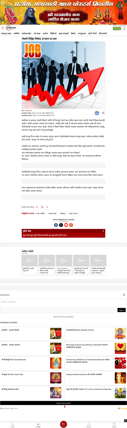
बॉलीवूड (62, 213)
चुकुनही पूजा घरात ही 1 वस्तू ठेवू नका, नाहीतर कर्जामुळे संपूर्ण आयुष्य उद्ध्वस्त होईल (81, 270)
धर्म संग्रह (36, 33)
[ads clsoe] (125, 420)
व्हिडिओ (53, 33)
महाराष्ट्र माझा (6, 33)
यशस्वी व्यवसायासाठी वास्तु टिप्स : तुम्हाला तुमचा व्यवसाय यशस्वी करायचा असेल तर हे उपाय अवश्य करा (98, 270)
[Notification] (124, 28)
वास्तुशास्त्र (82, 33)
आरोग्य (45, 33)
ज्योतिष (16, 33)
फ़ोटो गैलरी (92, 33)
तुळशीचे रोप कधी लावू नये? (28, 269)
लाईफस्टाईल (26, 33)
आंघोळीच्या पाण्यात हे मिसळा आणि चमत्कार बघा (46, 270)
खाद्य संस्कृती (64, 33)
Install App (117, 29)
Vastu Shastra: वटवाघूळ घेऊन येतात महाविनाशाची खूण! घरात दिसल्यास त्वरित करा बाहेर (63, 270)
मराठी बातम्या (73, 213)
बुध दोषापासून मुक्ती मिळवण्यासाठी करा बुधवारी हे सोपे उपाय (45, 235)
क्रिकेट (73, 33)
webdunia (28, 110)
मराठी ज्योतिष (40, 213)
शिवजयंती (103, 33)
